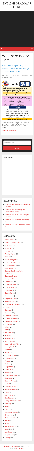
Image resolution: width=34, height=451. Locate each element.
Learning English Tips (12, 344)
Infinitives (8, 335)
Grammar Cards (10, 316)
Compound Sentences (12, 279)
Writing (7, 438)
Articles (7, 257)
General (7, 307)
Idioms (7, 327)
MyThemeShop (20, 448)
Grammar (8, 313)
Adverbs (8, 248)
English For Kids (10, 299)
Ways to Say (9, 435)
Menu (3, 49)
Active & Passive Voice (12, 243)
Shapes (7, 392)
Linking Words (9, 347)
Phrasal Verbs (9, 358)
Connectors (9, 290)
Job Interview (9, 341)
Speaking (8, 404)
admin (5, 75)
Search (17, 148)
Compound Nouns (11, 276)
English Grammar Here (17, 5)
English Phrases (10, 301)
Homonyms (9, 324)
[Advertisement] (17, 29)
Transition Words (10, 426)
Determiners (9, 296)
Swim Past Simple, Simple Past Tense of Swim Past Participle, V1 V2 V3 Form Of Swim (16, 68)
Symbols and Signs (11, 412)
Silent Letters (9, 398)
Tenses (7, 421)
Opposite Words (10, 355)
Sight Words (9, 395)
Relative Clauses (10, 387)
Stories (7, 406)
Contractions (9, 293)
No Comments (7, 77)
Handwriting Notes (11, 321)
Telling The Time (10, 418)
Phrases (7, 361)
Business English (10, 260)
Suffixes (7, 409)
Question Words (10, 381)
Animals (7, 251)
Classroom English (11, 262)
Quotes (7, 384)
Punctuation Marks (11, 375)
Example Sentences (12, 304)
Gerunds (8, 310)
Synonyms (8, 415)
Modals (7, 350)
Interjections (9, 338)
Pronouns (8, 369)
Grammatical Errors (11, 318)
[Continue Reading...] (9, 130)
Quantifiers (8, 378)
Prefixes (7, 364)
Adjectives (8, 245)
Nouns (7, 352)
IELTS (7, 330)
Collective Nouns (11, 265)
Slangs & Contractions (12, 401)
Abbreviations (9, 240)
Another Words (10, 254)
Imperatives (9, 333)
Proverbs (8, 372)
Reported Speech (11, 389)
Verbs (26, 75)
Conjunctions (9, 287)
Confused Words (10, 284)
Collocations (9, 268)
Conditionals (9, 282)
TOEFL (7, 423)
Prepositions (9, 367)
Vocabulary (9, 432)
